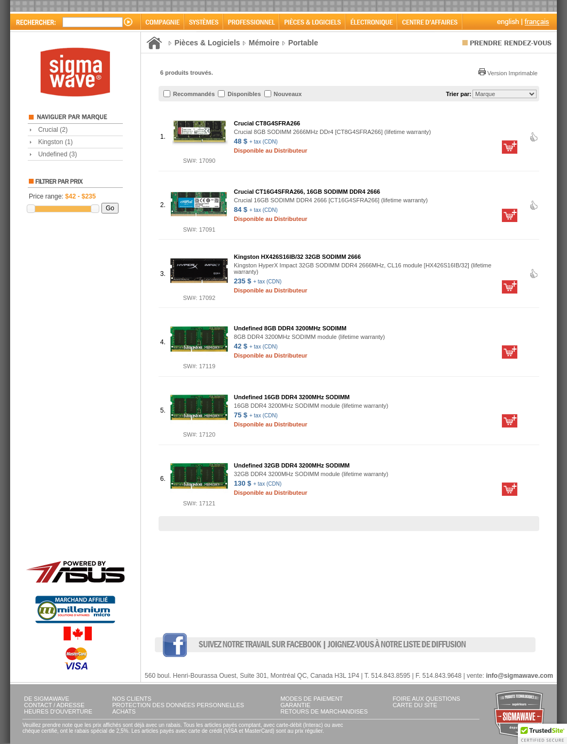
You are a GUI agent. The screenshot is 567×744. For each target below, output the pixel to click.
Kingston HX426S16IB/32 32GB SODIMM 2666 (297, 257)
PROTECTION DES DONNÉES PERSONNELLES (178, 705)
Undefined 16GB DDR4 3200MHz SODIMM (292, 397)
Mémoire (264, 42)
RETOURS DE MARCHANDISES (324, 711)
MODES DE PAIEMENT (311, 698)
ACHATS (124, 711)
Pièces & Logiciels (207, 42)
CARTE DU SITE (414, 705)
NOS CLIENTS (131, 698)
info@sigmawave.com (519, 675)
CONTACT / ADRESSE (54, 705)
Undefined (57, 154)
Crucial (52, 129)
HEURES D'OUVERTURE (58, 711)
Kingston (55, 142)
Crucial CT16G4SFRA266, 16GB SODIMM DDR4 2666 (307, 191)
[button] (542, 734)
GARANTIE (295, 705)
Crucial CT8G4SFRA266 (267, 123)
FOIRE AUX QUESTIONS (426, 698)
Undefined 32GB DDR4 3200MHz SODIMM (292, 465)
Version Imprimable (508, 73)
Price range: (62, 196)
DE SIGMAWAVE (46, 698)
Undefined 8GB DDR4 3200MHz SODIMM (290, 328)
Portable (303, 42)
